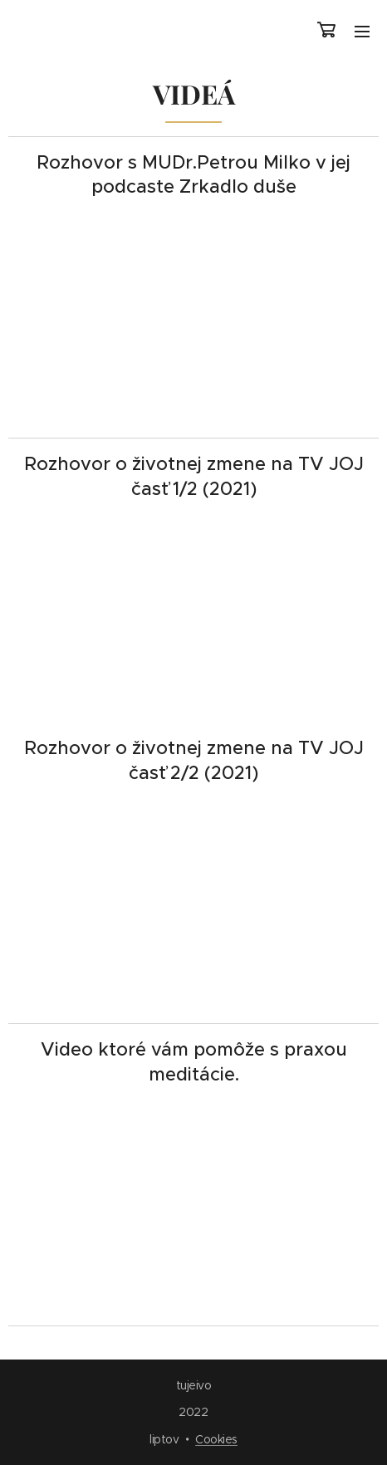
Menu (362, 31)
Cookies (216, 1439)
